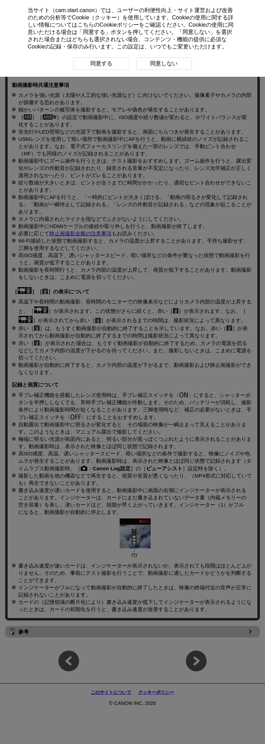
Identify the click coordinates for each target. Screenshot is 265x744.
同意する (94, 32)
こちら (85, 25)
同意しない (196, 32)
